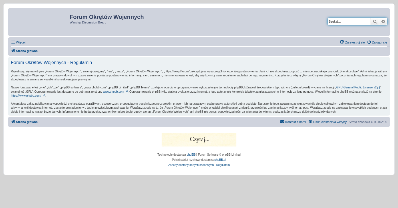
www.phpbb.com (113, 91)
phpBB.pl (220, 159)
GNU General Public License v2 (356, 87)
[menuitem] (377, 42)
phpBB (191, 154)
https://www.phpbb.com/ (26, 95)
